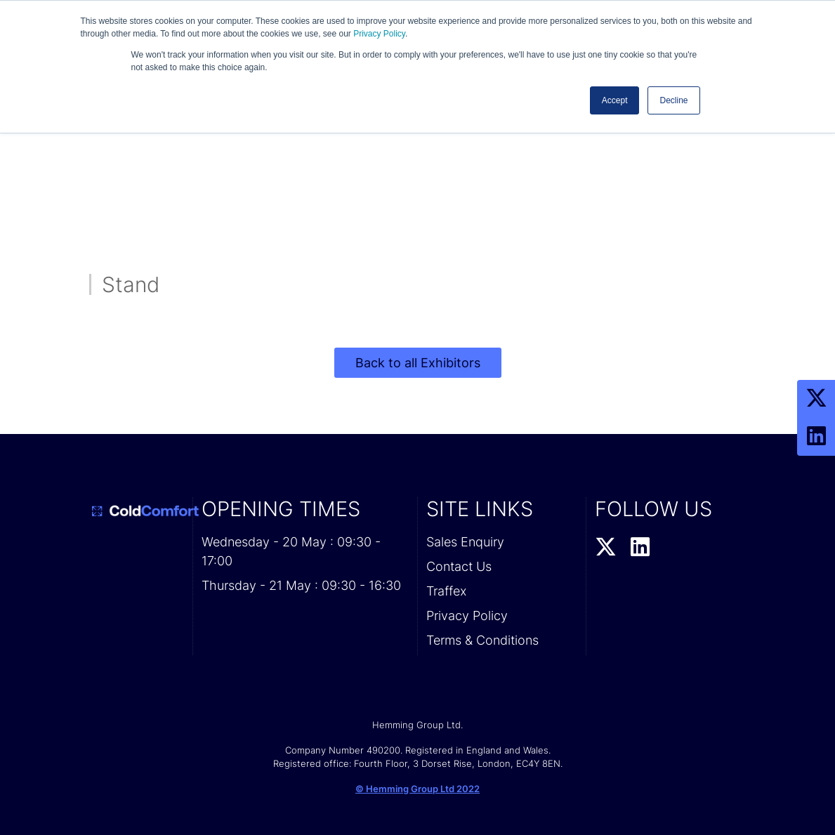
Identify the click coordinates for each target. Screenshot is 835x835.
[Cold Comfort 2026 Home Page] (137, 511)
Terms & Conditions (482, 640)
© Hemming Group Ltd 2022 (417, 788)
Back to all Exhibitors (417, 362)
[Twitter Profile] (816, 399)
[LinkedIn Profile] (816, 437)
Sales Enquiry (465, 541)
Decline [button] (673, 100)
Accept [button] (615, 100)
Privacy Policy (379, 34)
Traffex (446, 591)
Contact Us (459, 566)
